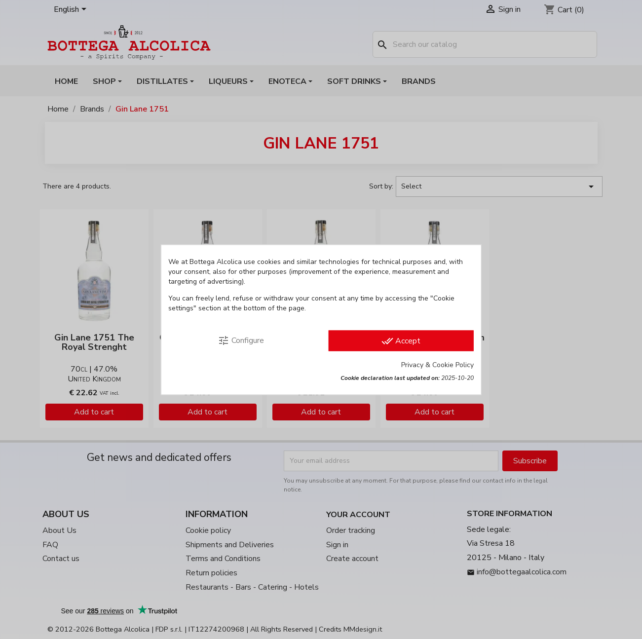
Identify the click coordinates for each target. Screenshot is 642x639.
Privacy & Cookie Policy (437, 364)
